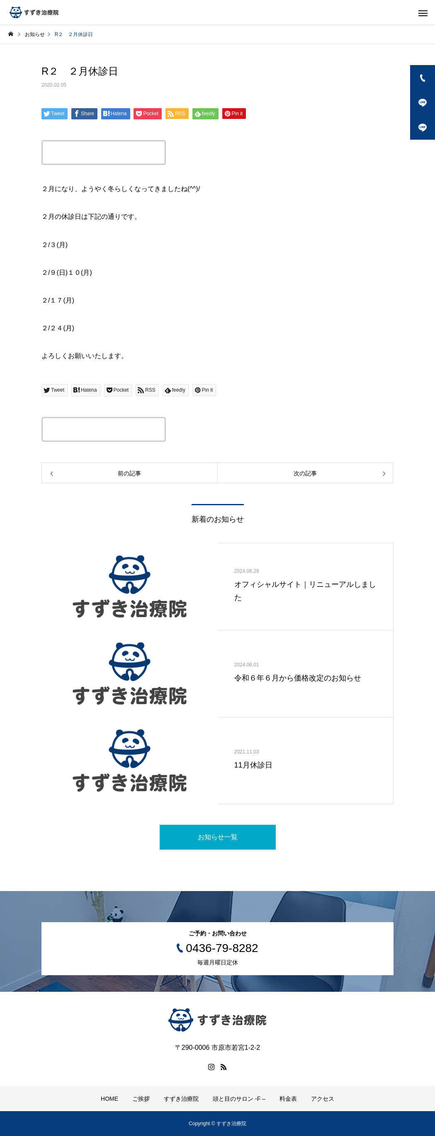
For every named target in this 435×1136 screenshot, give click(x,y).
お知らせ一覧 (218, 836)
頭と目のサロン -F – (239, 1098)
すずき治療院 (181, 1098)
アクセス (322, 1098)
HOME (109, 1098)
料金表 (288, 1098)
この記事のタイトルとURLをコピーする (103, 152)
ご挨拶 (141, 1098)
